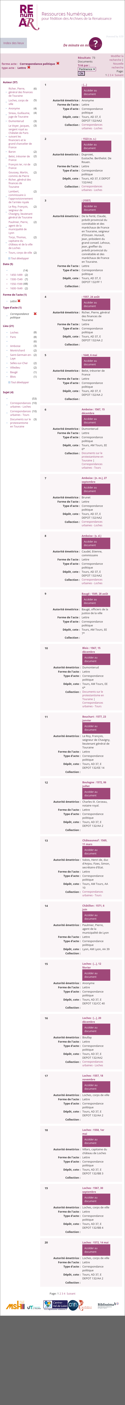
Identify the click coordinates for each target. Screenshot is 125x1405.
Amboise (15, 346)
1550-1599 (16, 284)
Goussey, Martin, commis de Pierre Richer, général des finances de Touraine (20, 180)
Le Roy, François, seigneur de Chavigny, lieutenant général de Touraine (21, 212)
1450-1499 (16, 275)
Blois (13, 376)
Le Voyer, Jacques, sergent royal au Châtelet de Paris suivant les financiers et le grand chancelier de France (20, 136)
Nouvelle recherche (117, 65)
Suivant (119, 75)
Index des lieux (13, 43)
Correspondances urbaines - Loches (20, 404)
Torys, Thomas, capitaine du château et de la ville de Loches (21, 242)
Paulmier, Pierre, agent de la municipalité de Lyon (18, 227)
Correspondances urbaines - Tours (20, 413)
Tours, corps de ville (20, 252)
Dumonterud (16, 121)
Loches (14, 332)
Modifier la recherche (116, 58)
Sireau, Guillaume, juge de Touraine (19, 114)
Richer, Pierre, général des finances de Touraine (21, 92)
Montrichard (17, 350)
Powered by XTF (115, 36)
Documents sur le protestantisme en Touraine (20, 423)
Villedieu (15, 367)
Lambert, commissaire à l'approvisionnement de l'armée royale (21, 197)
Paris (13, 337)
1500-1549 (16, 279)
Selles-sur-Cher (19, 363)
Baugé (13, 372)
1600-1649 (16, 288)
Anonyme (14, 108)
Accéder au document (90, 92)
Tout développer (18, 258)
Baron (12, 152)
